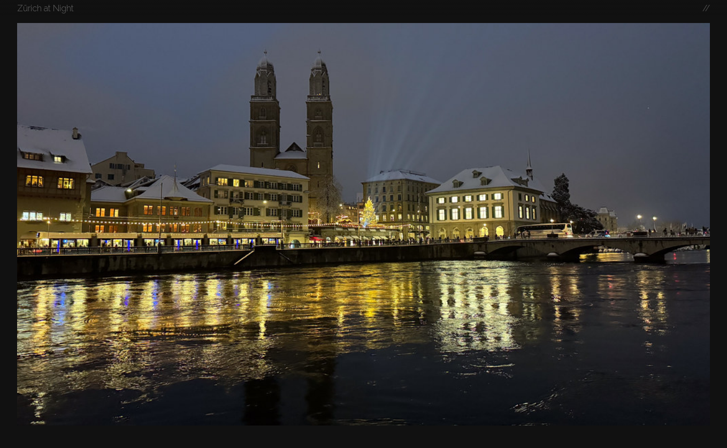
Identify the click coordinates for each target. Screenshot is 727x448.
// (706, 8)
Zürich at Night (45, 8)
